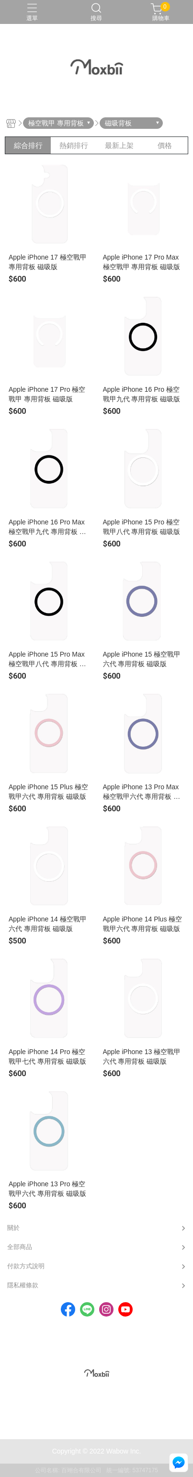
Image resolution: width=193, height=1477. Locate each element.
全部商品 (19, 1246)
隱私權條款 (22, 1285)
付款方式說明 (26, 1266)
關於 (13, 1227)
